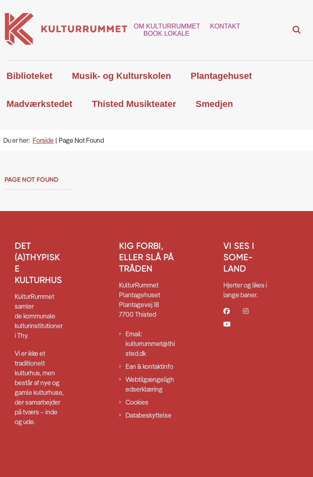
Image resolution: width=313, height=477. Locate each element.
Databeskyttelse (149, 415)
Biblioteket (29, 76)
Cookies (137, 402)
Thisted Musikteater (134, 104)
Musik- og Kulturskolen (121, 76)
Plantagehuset (221, 76)
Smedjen (214, 104)
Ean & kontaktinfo (149, 366)
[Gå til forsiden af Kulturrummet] (63, 30)
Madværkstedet (39, 104)
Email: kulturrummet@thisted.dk (150, 343)
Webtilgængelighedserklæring (150, 384)
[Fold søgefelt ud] (296, 30)
